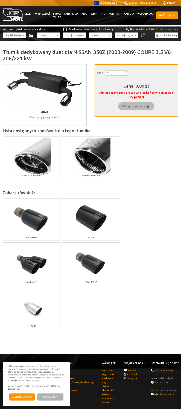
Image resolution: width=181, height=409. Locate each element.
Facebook (132, 330)
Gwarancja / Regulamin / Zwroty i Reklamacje (70, 338)
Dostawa (52, 342)
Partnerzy (71, 13)
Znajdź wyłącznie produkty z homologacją (91, 29)
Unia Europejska (106, 3)
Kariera (129, 13)
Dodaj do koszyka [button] (136, 106)
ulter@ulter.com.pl (164, 350)
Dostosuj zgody (50, 397)
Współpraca (145, 13)
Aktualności (108, 346)
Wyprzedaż (42, 13)
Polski (169, 3)
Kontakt (115, 13)
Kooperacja (108, 354)
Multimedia (89, 13)
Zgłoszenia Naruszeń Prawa (62, 346)
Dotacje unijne (54, 326)
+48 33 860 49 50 (147, 3)
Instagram (132, 334)
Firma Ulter (57, 15)
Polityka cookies (56, 330)
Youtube (132, 326)
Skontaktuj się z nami (167, 29)
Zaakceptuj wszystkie (22, 397)
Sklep (28, 13)
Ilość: (100, 72)
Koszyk (166, 15)
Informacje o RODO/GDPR (61, 334)
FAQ (103, 13)
